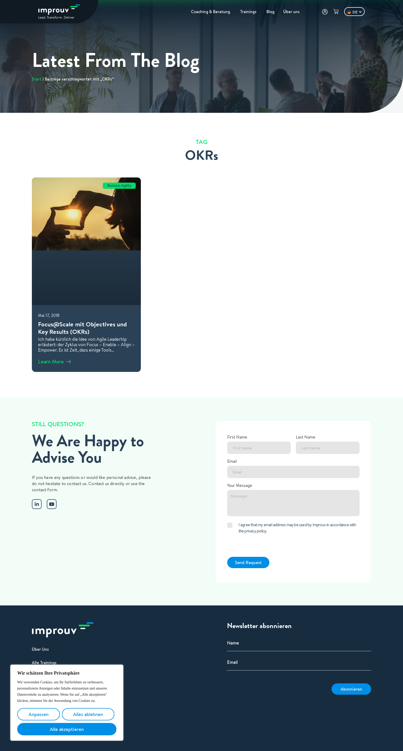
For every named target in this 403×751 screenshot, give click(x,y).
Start (36, 79)
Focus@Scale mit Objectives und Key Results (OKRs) (82, 328)
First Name (237, 437)
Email (232, 461)
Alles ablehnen (88, 714)
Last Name (305, 437)
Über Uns (40, 649)
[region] (66, 703)
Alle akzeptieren (67, 729)
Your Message (239, 485)
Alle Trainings (44, 662)
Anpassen (39, 714)
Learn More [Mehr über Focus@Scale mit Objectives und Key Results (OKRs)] (51, 361)
